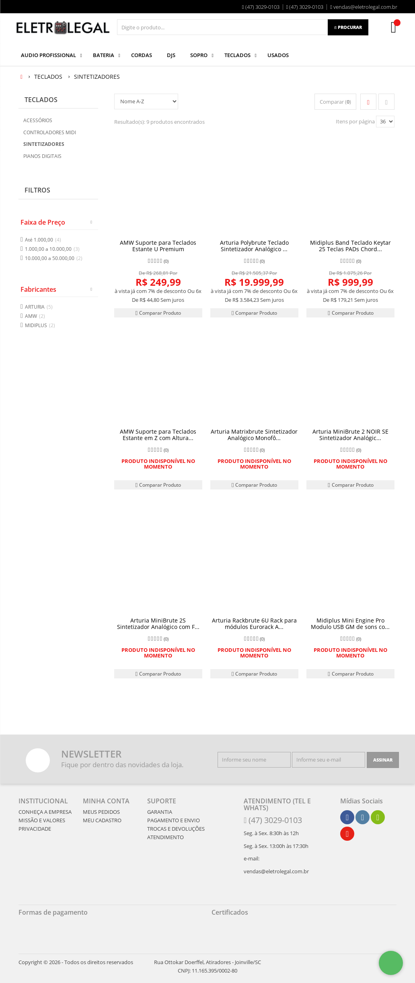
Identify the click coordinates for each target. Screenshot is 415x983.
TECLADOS (41, 99)
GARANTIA (159, 812)
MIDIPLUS (40, 325)
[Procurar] (348, 27)
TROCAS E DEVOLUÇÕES (176, 828)
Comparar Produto (158, 312)
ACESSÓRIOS (37, 120)
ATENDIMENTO (165, 837)
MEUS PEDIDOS (101, 812)
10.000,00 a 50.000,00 (53, 258)
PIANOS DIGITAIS (42, 156)
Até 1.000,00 (43, 239)
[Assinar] (383, 760)
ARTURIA (39, 306)
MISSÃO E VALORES (41, 820)
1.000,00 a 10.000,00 (52, 249)
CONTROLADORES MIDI (49, 132)
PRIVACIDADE (34, 828)
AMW (35, 316)
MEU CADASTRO (102, 820)
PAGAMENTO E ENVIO (173, 820)
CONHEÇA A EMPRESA (45, 812)
